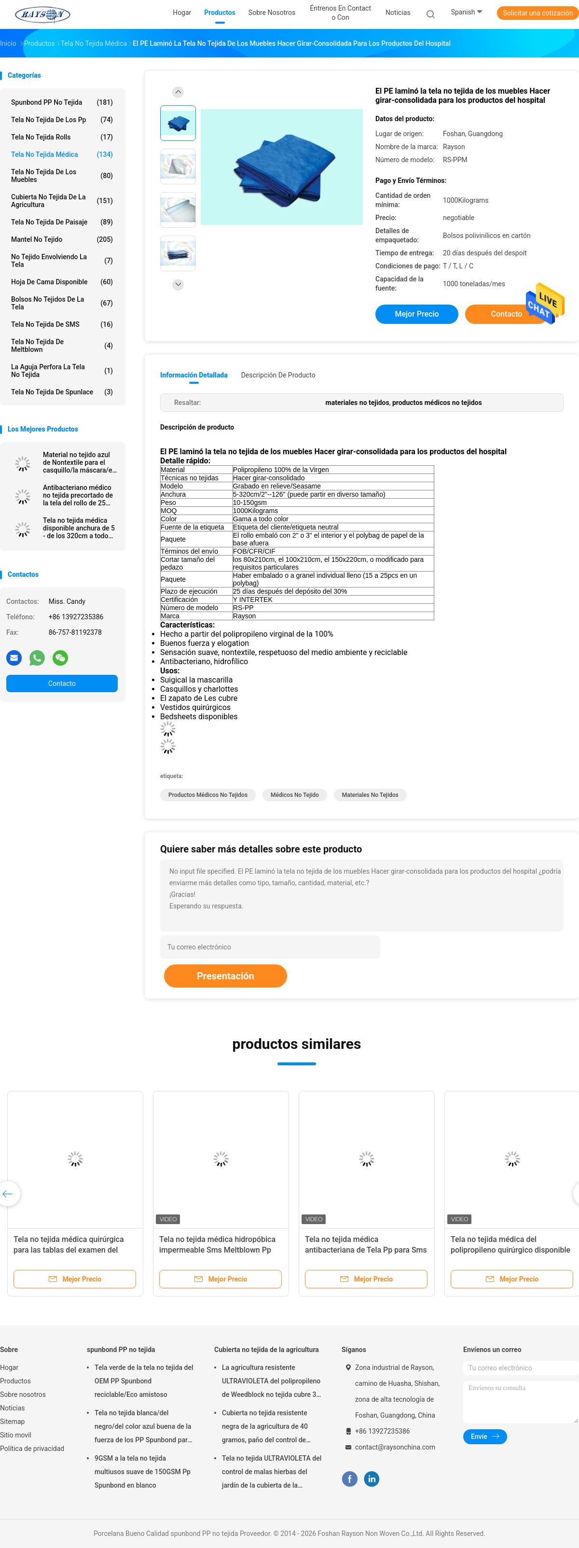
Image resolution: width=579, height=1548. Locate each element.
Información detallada (194, 375)
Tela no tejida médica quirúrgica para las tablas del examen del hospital (69, 1250)
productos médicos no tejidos (208, 795)
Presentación (225, 976)
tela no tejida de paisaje (62, 222)
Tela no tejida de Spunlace (62, 392)
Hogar (9, 1367)
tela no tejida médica (62, 154)
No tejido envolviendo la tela (62, 260)
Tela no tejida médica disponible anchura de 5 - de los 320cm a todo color (79, 528)
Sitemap (12, 1421)
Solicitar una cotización (538, 13)
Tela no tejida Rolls (62, 137)
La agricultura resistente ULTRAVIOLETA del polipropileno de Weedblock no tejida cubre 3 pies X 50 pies (271, 1382)
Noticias (12, 1408)
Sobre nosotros (23, 1394)
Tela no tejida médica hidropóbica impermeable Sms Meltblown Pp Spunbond (217, 1250)
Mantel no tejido (62, 239)
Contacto (62, 683)
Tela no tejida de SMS (62, 324)
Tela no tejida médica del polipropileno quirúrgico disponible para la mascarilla (510, 1250)
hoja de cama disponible (62, 282)
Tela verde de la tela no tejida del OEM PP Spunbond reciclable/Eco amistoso (144, 1381)
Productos (15, 1381)
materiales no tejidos (370, 795)
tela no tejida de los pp (62, 120)
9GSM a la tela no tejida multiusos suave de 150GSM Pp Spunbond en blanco (143, 1471)
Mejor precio (417, 314)
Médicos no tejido (295, 795)
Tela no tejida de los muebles (62, 175)
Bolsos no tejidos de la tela (62, 303)
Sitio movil (15, 1435)
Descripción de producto (278, 375)
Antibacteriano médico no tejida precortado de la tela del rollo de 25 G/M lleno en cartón (78, 495)
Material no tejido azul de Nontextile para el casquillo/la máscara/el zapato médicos (78, 462)
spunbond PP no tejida (62, 102)
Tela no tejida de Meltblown (62, 345)
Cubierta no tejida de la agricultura (62, 201)
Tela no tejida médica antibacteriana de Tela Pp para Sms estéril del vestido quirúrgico (366, 1250)
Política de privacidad (32, 1448)
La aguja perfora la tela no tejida (62, 370)
